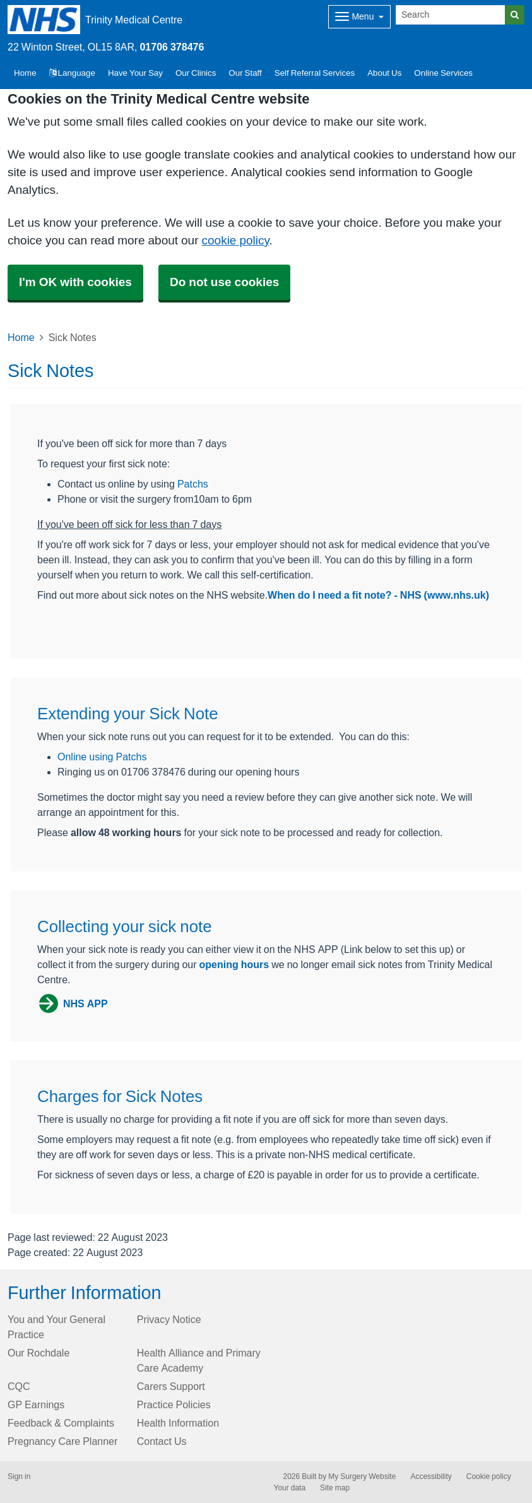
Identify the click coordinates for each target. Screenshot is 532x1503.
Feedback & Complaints (61, 1423)
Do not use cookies (224, 282)
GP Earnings (36, 1404)
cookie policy (235, 240)
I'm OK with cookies (75, 282)
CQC (19, 1386)
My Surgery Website (362, 1476)
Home (21, 337)
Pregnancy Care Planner (62, 1441)
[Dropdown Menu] (359, 16)
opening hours (234, 964)
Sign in (19, 1476)
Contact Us (162, 1441)
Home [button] (25, 73)
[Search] (450, 15)
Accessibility (430, 1476)
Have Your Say (135, 73)
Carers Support (171, 1386)
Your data (290, 1488)
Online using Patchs (101, 757)
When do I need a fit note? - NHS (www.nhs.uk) (378, 595)
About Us (384, 73)
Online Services (443, 73)
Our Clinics (195, 73)
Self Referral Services (315, 73)
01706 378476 (171, 47)
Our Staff (244, 73)
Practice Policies (174, 1404)
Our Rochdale (38, 1353)
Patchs (192, 484)
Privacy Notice (169, 1319)
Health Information (178, 1423)
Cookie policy (488, 1476)
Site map (335, 1488)
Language (72, 73)
